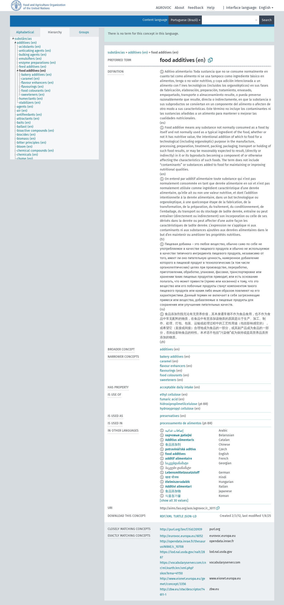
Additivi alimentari (178, 486)
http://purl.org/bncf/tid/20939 (181, 529)
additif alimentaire (178, 458)
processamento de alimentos (180, 423)
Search (267, 20)
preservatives (169, 416)
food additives (175, 454)
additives (166, 349)
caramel (165, 361)
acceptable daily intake (176, 387)
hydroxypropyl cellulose (177, 409)
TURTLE (178, 516)
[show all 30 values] (174, 500)
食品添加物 (173, 491)
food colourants (171, 375)
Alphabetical (25, 32)
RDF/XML (166, 516)
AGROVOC (163, 8)
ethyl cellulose (170, 395)
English (264, 8)
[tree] (54, 98)
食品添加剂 (173, 444)
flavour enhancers (172, 366)
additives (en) (138, 52)
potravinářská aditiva (180, 449)
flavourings (167, 371)
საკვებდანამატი (176, 463)
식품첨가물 (173, 496)
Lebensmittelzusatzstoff (182, 472)
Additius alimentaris (179, 440)
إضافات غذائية (174, 430)
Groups (84, 32)
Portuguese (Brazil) (184, 20)
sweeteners (168, 380)
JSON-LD (191, 516)
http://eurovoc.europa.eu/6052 (181, 536)
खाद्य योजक (172, 477)
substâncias (116, 52)
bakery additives (171, 357)
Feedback (195, 8)
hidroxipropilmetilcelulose (178, 404)
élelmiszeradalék (177, 482)
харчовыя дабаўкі (178, 435)
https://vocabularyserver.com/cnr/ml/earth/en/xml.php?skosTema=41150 (183, 568)
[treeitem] (25, 39)
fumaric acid (169, 399)
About (179, 8)
